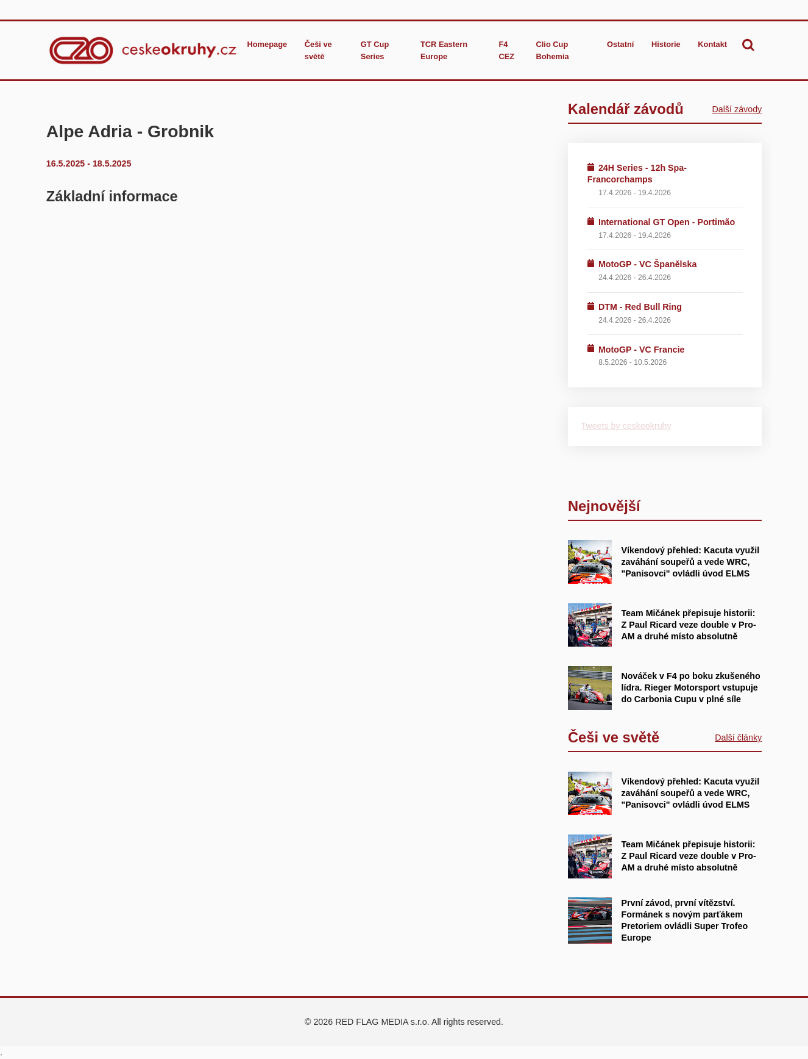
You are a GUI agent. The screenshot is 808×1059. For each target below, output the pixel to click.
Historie (666, 44)
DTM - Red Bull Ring (640, 307)
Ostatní (620, 44)
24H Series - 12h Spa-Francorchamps (637, 173)
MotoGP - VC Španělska (647, 264)
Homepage (267, 44)
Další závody (737, 109)
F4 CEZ (507, 50)
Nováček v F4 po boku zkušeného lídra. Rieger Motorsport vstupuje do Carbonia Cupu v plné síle (690, 687)
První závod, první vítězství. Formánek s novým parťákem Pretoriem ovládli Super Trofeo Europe (684, 920)
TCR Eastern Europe (443, 50)
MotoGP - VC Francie (641, 349)
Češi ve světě (318, 50)
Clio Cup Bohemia (552, 50)
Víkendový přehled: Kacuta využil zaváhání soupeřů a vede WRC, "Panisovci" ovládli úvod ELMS (690, 561)
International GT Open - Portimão (666, 222)
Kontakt (712, 44)
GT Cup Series (375, 50)
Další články (738, 737)
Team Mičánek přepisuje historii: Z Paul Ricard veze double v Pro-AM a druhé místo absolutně (688, 624)
